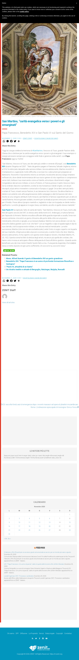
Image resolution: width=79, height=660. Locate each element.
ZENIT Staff (27, 138)
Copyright (59, 633)
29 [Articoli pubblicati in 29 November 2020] (70, 530)
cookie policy (24, 11)
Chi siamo (10, 633)
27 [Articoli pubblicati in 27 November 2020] (49, 530)
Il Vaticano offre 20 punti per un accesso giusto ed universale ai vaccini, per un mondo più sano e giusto (37, 552)
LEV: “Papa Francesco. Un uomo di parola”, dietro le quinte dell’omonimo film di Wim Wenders (34, 564)
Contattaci (68, 633)
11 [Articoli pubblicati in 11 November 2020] (29, 522)
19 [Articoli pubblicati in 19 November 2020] (39, 526)
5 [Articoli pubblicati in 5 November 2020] (39, 518)
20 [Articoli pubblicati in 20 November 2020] (49, 526)
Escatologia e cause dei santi (46, 138)
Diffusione (23, 633)
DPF (17, 633)
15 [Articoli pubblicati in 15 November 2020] (70, 522)
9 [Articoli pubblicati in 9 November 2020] (9, 522)
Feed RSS (40, 548)
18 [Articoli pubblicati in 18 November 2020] (29, 526)
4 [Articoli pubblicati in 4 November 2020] (29, 518)
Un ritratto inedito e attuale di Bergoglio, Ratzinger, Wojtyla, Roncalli (35, 269)
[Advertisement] (39, 387)
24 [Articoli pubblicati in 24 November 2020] (19, 530)
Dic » (9, 538)
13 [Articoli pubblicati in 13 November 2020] (49, 522)
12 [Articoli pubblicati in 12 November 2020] (39, 522)
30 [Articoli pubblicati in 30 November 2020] (9, 534)
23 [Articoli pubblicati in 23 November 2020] (9, 530)
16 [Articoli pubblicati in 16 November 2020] (9, 526)
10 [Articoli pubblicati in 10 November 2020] (19, 522)
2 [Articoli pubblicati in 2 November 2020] (9, 518)
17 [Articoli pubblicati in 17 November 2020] (19, 526)
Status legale (50, 633)
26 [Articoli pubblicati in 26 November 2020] (39, 530)
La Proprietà (33, 633)
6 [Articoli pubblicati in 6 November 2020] (49, 518)
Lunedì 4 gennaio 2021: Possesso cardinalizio (19, 576)
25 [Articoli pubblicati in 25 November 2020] (29, 530)
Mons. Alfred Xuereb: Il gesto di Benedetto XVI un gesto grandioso (34, 258)
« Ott (5, 538)
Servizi (41, 633)
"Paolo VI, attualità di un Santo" (36, 267)
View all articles (8, 302)
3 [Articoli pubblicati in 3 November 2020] (19, 518)
